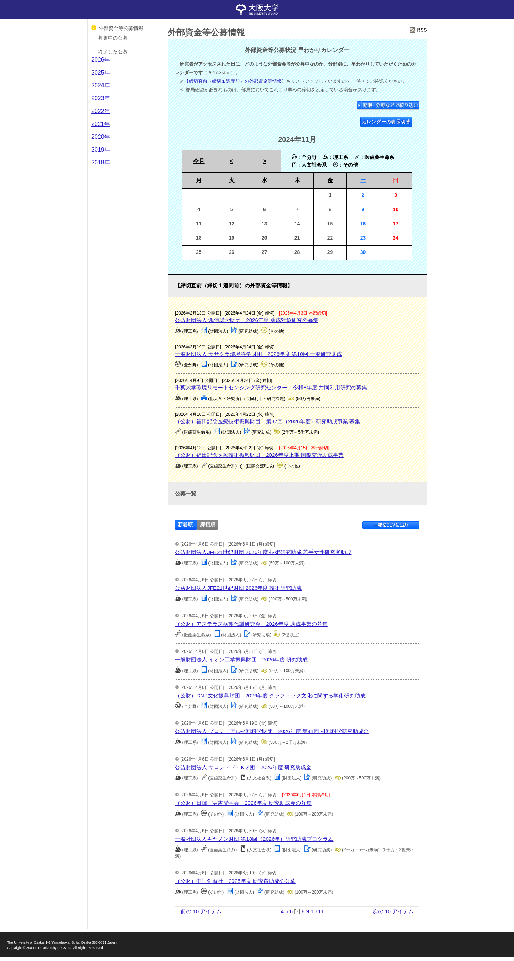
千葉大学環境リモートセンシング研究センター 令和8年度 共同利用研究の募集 (271, 387)
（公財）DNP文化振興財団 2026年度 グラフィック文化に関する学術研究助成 (270, 695)
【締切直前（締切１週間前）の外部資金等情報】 (235, 81)
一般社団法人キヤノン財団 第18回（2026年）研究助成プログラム (254, 839)
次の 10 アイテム (393, 911)
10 (314, 911)
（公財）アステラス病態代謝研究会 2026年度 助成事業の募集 (251, 624)
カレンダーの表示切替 (386, 121)
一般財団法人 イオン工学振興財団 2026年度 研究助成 (241, 659)
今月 (199, 161)
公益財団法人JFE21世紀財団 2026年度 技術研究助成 (238, 588)
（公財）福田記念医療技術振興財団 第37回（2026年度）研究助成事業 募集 (267, 421)
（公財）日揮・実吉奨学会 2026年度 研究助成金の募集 (243, 803)
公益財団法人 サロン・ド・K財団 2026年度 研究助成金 (243, 767)
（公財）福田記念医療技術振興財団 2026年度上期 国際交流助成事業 (259, 455)
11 (321, 911)
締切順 (207, 524)
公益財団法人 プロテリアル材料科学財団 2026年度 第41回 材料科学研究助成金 (272, 731)
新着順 (185, 524)
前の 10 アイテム (201, 911)
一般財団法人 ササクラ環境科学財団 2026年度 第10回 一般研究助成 (258, 354)
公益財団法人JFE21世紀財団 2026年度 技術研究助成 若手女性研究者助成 (263, 552)
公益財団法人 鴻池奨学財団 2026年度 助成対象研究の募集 (246, 320)
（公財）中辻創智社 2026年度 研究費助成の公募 (235, 881)
